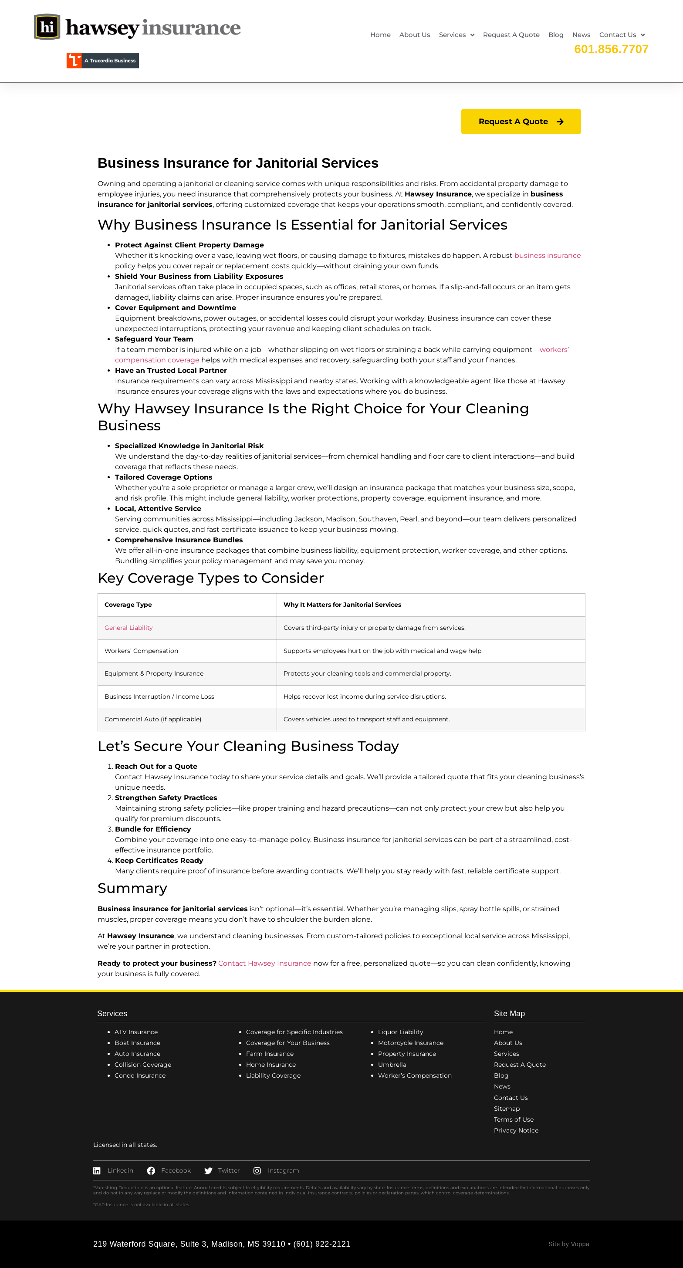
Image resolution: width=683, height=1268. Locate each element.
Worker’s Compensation (415, 1075)
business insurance (547, 255)
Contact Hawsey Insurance (264, 963)
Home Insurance (271, 1065)
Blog (556, 34)
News (581, 34)
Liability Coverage (273, 1075)
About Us (414, 34)
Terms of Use (514, 1119)
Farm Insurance (270, 1054)
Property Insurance (407, 1054)
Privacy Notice (516, 1130)
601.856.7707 (611, 49)
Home (380, 34)
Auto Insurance (137, 1054)
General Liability (129, 628)
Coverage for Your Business (288, 1043)
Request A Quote (511, 34)
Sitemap (507, 1108)
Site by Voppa (568, 1244)
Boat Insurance (137, 1043)
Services (456, 35)
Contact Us (622, 35)
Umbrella (392, 1065)
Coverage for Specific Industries (294, 1032)
